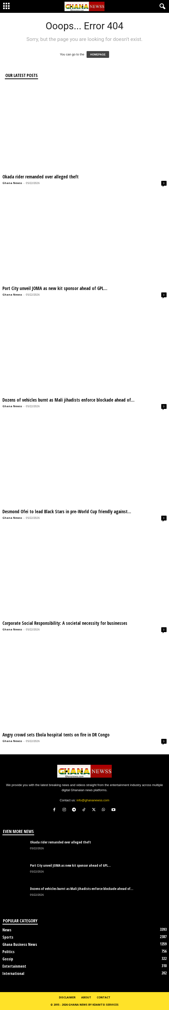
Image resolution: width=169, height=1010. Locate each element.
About (86, 997)
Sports (7, 937)
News (6, 930)
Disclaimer (67, 997)
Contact (103, 997)
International (13, 973)
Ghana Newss (12, 183)
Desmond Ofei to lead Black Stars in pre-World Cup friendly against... (66, 511)
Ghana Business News (19, 944)
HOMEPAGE (97, 54)
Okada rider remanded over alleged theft (41, 177)
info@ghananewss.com (93, 800)
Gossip (7, 959)
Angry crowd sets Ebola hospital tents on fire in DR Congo (56, 735)
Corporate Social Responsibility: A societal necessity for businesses (64, 623)
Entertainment (14, 966)
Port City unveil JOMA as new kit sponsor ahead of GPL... (54, 288)
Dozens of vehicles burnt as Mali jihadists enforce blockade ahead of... (68, 400)
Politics (8, 951)
